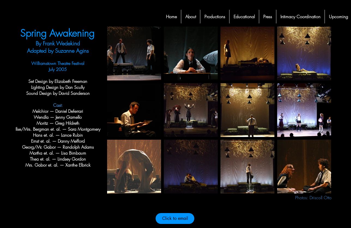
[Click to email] (175, 218)
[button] (214, 16)
